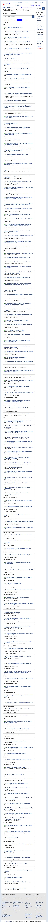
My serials (29, 7)
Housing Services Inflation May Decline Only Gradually (17, 320)
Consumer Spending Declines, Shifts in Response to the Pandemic (20, 702)
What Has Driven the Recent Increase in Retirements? (17, 715)
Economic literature (17, 2)
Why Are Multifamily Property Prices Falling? (16, 330)
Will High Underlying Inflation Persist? (14, 467)
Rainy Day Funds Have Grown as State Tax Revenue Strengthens (19, 825)
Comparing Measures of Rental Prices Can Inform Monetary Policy (20, 447)
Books (38, 24)
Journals (39, 18)
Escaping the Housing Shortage (13, 837)
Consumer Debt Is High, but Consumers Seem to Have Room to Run (20, 253)
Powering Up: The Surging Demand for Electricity (17, 357)
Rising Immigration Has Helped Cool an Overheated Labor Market (20, 361)
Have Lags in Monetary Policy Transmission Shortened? (18, 597)
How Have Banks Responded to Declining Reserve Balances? (19, 857)
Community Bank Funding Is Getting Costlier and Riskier (18, 437)
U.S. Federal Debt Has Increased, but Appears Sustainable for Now (20, 779)
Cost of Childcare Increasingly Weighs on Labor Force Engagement (20, 294)
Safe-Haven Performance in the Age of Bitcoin (16, 767)
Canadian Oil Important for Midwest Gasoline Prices (17, 154)
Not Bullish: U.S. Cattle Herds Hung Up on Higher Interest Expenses (20, 376)
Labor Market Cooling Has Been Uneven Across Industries (18, 247)
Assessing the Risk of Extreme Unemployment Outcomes (18, 863)
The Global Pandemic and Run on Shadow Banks (16, 741)
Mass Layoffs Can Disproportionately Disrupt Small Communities (20, 83)
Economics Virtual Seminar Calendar (40, 45)
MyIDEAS (35, 5)
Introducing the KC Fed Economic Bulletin (15, 877)
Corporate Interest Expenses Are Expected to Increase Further (20, 380)
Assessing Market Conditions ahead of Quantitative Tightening (19, 577)
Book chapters (40, 26)
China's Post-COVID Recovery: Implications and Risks (17, 482)
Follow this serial (24, 7)
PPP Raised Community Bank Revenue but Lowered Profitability (19, 813)
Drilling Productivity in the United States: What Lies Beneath (19, 831)
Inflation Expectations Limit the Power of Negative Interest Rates (20, 747)
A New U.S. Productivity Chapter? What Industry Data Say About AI (20, 48)
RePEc (10, 921)
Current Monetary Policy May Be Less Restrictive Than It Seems (19, 261)
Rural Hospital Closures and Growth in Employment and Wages (20, 843)
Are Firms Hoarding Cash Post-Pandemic (15, 366)
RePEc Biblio (40, 38)
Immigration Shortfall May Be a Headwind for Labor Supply (19, 548)
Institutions (34, 2)
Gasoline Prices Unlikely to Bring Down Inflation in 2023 (18, 413)
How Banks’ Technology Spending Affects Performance (18, 78)
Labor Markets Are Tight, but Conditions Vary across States (18, 708)
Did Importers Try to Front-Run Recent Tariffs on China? (18, 193)
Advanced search (41, 11)
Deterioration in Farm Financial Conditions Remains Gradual (19, 74)
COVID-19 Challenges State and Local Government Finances (19, 734)
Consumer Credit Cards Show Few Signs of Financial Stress (18, 257)
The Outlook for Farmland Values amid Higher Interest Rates (19, 881)
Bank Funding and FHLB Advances (13, 139)
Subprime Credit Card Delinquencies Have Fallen (16, 100)
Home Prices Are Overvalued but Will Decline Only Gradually (19, 407)
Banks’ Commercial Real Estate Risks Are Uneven (16, 298)
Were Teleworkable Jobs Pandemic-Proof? (15, 774)
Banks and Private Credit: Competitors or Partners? (17, 159)
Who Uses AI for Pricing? (11, 58)
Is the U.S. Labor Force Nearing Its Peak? (15, 27)
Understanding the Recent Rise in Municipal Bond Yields (18, 728)
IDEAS (6, 921)
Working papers (40, 16)
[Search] (43, 8)
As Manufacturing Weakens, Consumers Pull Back (16, 888)
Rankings (42, 2)
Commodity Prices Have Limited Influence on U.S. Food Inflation (19, 500)
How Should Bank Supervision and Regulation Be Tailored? (18, 214)
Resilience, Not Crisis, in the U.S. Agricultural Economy (19, 87)
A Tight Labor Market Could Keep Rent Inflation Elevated (18, 386)
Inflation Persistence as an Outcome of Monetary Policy (18, 37)
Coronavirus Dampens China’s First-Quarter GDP (16, 753)
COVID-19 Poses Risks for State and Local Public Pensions (18, 803)
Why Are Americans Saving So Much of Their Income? (17, 783)
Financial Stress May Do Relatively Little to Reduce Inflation (19, 462)
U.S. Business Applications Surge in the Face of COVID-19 (18, 793)
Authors (26, 2)
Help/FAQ (18, 5)
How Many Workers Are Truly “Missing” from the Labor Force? (19, 534)
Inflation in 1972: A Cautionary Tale (14, 583)
